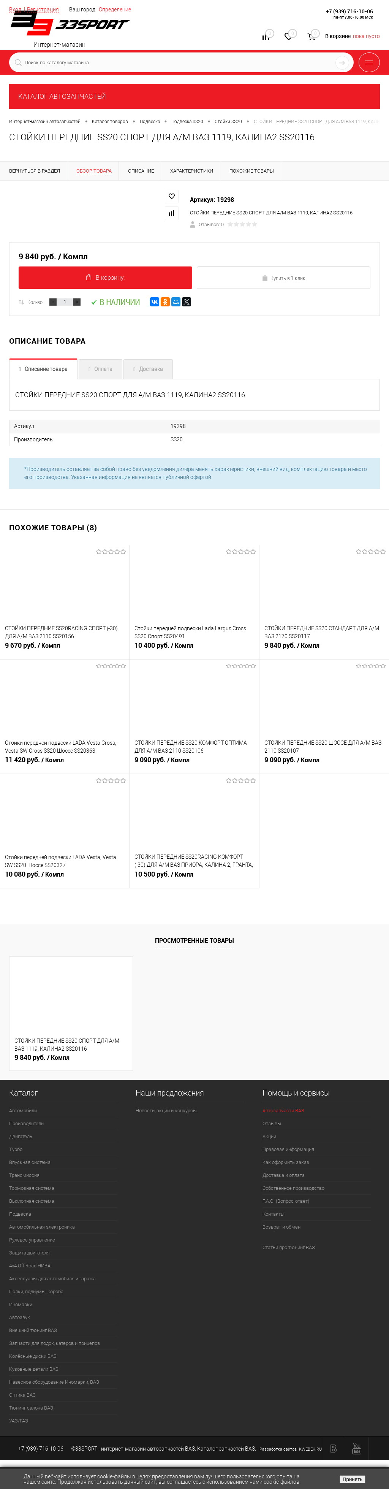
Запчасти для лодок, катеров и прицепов (54, 1343)
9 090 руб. (194, 763)
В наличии (115, 302)
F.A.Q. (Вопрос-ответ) (285, 1201)
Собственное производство (293, 1188)
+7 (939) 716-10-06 (349, 11)
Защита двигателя (29, 1253)
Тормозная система (31, 1188)
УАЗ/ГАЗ (18, 1421)
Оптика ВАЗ (22, 1395)
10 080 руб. (64, 878)
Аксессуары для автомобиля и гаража (52, 1278)
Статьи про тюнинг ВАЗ (288, 1247)
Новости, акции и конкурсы (166, 1110)
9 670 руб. (64, 649)
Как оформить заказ (285, 1162)
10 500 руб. (194, 878)
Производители (26, 1123)
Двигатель (20, 1136)
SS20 (164, 439)
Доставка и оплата (283, 1175)
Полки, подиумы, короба (36, 1291)
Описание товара (46, 369)
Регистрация (43, 9)
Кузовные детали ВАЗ (34, 1369)
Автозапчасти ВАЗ (283, 1110)
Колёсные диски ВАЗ (33, 1356)
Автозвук (19, 1317)
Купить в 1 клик (283, 278)
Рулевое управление (32, 1240)
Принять (352, 1479)
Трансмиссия (24, 1175)
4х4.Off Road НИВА (30, 1266)
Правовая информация (288, 1149)
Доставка (151, 369)
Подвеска (20, 1214)
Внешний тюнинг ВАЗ (33, 1330)
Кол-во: (35, 302)
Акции (269, 1136)
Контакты (273, 1214)
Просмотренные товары (194, 940)
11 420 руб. (64, 763)
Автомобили (23, 1110)
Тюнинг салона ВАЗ (31, 1408)
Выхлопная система (31, 1201)
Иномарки (20, 1304)
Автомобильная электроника (42, 1227)
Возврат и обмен (281, 1227)
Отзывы (271, 1123)
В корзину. (105, 277)
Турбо (15, 1149)
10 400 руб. (194, 649)
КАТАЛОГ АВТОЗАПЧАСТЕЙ (62, 96)
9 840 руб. (324, 649)
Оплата (103, 369)
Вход (15, 9)
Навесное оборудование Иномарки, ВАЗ (54, 1382)
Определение (115, 9)
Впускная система (30, 1162)
